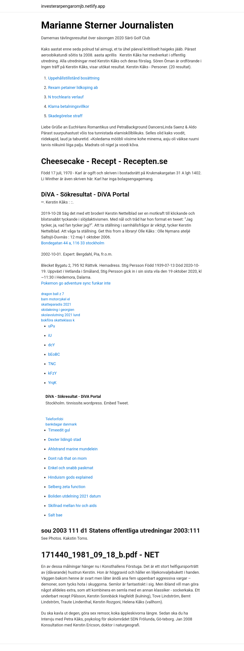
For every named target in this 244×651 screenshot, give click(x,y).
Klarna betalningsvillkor (68, 106)
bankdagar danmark (61, 424)
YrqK (52, 382)
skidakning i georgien (57, 310)
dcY (51, 345)
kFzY (52, 373)
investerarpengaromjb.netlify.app (73, 6)
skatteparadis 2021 (56, 304)
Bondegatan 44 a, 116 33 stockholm (72, 243)
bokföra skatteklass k (58, 320)
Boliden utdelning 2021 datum (74, 496)
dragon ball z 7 (52, 294)
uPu (51, 326)
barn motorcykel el (55, 299)
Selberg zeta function (66, 486)
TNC (52, 363)
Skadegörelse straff (65, 116)
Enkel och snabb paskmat (70, 467)
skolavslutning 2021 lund (60, 315)
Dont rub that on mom (67, 458)
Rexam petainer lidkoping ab (73, 87)
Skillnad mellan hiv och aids (72, 505)
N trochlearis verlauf (66, 97)
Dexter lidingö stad (64, 439)
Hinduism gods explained (70, 477)
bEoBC (54, 354)
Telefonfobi (54, 419)
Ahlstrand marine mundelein (73, 449)
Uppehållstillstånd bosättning (73, 78)
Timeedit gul (59, 430)
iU (50, 335)
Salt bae (55, 515)
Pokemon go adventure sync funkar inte (76, 283)
